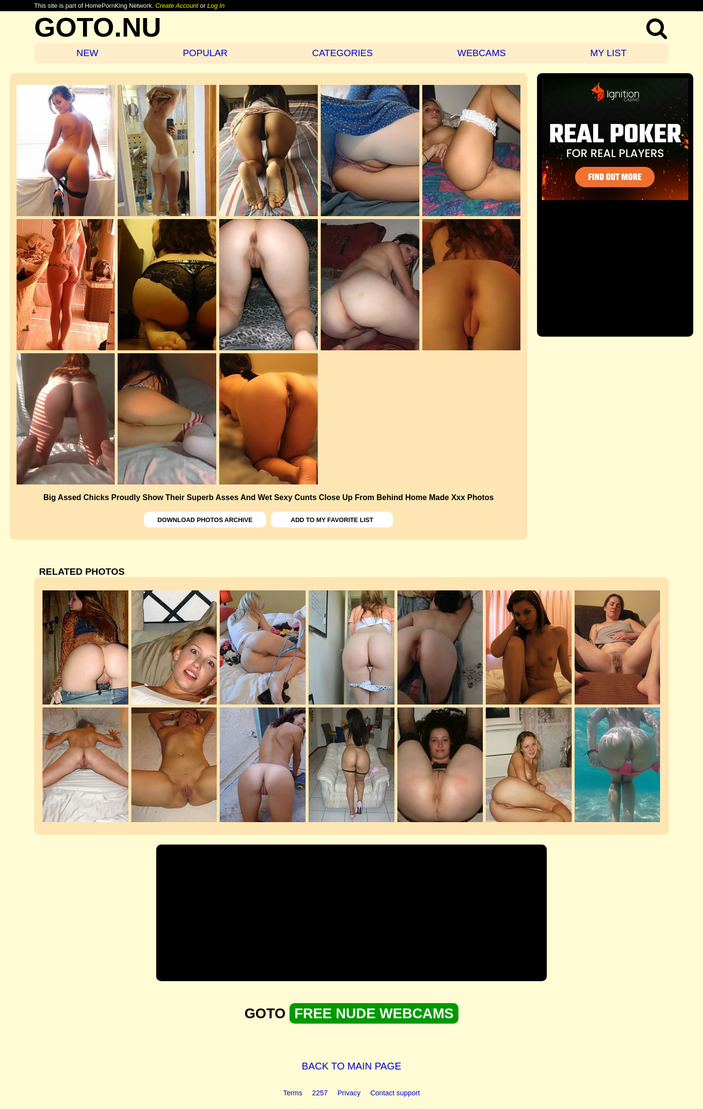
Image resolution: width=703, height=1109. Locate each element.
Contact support (395, 1093)
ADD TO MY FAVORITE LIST (331, 520)
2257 (320, 1093)
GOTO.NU (97, 27)
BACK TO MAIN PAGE (351, 1066)
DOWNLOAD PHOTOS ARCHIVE (205, 520)
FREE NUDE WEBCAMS (374, 1013)
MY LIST (608, 53)
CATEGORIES (342, 53)
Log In (216, 5)
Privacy (348, 1093)
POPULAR (205, 53)
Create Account (176, 5)
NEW (88, 53)
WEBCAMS (481, 53)
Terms (292, 1093)
